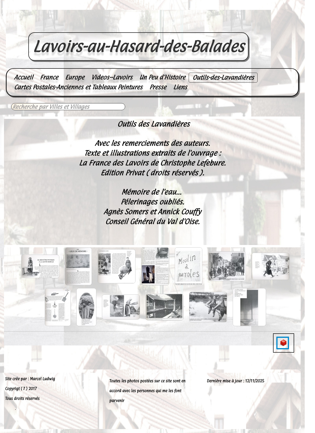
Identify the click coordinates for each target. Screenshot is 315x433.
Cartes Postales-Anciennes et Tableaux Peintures (78, 87)
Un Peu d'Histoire (162, 77)
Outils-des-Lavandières (223, 77)
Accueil (23, 77)
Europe (74, 77)
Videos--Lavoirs (111, 77)
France (49, 77)
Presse (157, 87)
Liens (180, 87)
